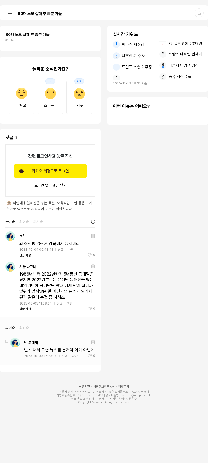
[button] (9, 12)
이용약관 (84, 386)
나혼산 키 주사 (133, 55)
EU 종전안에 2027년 (185, 43)
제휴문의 (123, 386)
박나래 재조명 (133, 44)
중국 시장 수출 (180, 76)
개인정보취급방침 (104, 386)
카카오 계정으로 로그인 (50, 171)
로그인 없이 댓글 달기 (50, 185)
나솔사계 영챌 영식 (184, 65)
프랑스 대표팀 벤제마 (185, 54)
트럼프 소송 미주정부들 (139, 67)
